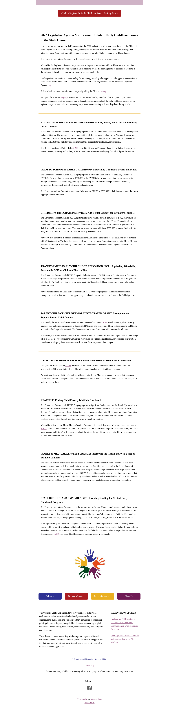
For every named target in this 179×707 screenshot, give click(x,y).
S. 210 (75, 148)
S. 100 (68, 365)
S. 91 (105, 322)
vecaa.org (89, 665)
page (50, 85)
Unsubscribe (82, 699)
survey (103, 91)
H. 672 (44, 428)
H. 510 (56, 534)
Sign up (64, 97)
